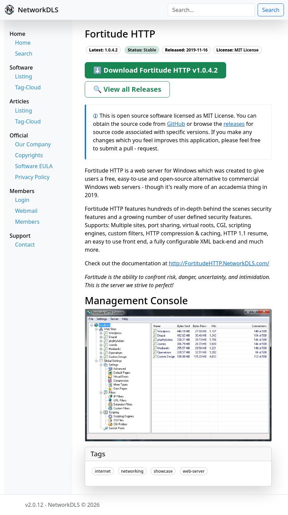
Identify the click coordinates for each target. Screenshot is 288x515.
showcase (163, 471)
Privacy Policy (32, 177)
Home (23, 42)
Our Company (33, 144)
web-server (194, 471)
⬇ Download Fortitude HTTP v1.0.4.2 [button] (155, 70)
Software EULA (34, 166)
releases (234, 124)
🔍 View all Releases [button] (127, 89)
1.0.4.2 (103, 50)
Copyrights (29, 155)
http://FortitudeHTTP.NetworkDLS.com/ (219, 263)
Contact (25, 244)
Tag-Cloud (28, 87)
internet (103, 471)
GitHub (176, 124)
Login (22, 200)
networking (132, 471)
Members (27, 221)
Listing (23, 76)
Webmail (26, 211)
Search (270, 10)
